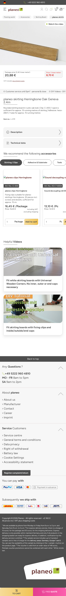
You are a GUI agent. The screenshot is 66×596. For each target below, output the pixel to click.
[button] (4, 2)
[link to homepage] (15, 10)
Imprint (8, 417)
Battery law (11, 453)
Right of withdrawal (16, 448)
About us (9, 399)
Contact (9, 408)
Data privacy (11, 444)
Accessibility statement (18, 462)
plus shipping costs (18, 81)
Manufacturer (12, 404)
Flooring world (9, 17)
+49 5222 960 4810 (36, 2)
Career (8, 413)
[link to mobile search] (46, 9)
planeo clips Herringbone (16, 191)
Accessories (25, 17)
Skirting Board (41, 17)
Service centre (13, 435)
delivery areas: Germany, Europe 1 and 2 (45, 541)
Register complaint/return (16, 473)
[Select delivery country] (4, 2)
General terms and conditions (22, 439)
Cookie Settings (14, 457)
